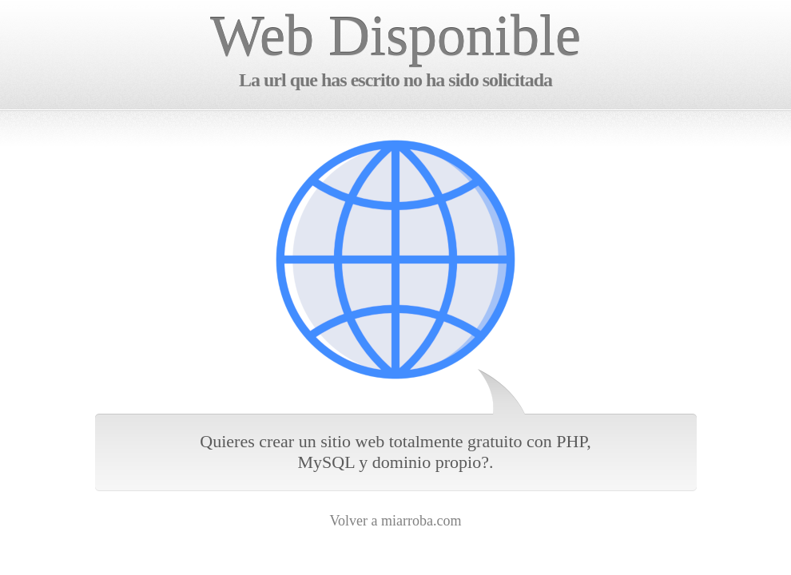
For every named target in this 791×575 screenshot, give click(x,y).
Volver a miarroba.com (395, 521)
